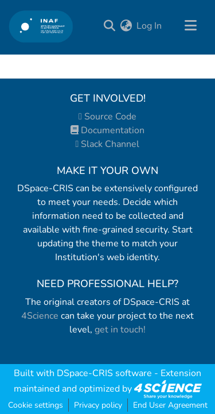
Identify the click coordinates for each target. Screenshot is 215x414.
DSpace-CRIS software (104, 373)
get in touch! (120, 329)
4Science (39, 315)
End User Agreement (170, 405)
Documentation (107, 130)
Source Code (107, 116)
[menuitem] (126, 26)
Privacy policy (98, 405)
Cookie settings (35, 405)
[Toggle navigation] (190, 26)
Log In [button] (149, 26)
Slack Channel (108, 144)
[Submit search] (109, 26)
